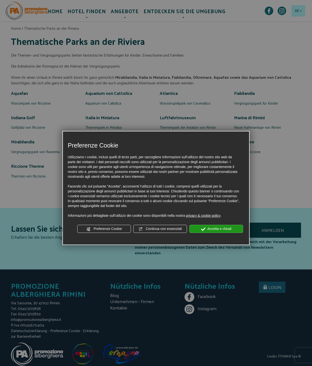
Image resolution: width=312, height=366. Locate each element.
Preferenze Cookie (104, 229)
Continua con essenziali (160, 229)
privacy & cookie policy (203, 216)
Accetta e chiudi (216, 229)
